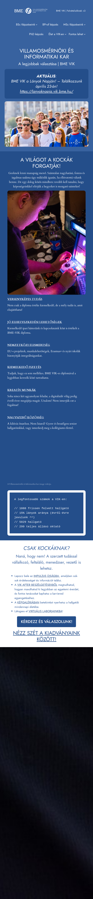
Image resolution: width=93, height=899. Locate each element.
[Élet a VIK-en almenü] (57, 34)
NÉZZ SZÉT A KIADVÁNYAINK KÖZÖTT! (46, 636)
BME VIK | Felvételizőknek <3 (70, 10)
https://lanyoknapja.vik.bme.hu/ (46, 91)
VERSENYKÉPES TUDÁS (24, 299)
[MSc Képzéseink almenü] (74, 24)
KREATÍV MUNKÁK (21, 390)
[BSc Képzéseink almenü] (26, 24)
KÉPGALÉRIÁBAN (28, 602)
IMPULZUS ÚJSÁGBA (46, 576)
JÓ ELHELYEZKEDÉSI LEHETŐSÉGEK (34, 322)
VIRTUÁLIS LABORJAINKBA (45, 611)
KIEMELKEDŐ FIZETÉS (24, 367)
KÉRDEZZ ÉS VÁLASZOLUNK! (46, 621)
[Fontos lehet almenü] (77, 34)
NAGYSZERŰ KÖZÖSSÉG (25, 417)
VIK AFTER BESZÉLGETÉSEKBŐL (37, 585)
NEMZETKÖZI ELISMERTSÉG (28, 345)
